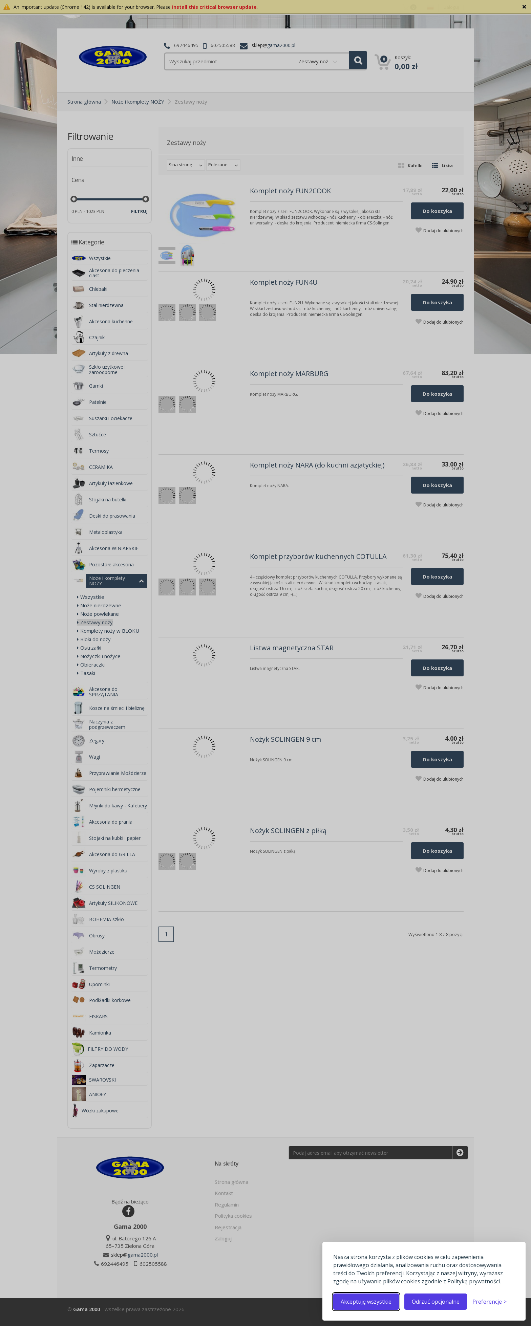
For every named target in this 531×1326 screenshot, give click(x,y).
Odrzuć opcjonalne (436, 1301)
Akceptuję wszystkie (366, 1301)
